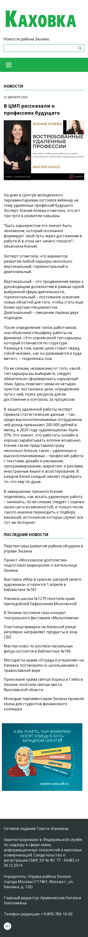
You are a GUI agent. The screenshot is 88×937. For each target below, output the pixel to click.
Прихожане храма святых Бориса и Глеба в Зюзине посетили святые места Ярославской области (43, 684)
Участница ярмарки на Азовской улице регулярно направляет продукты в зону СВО (40, 632)
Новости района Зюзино (26, 39)
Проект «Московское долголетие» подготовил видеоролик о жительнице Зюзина (40, 565)
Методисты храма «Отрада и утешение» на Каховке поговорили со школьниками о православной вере (44, 665)
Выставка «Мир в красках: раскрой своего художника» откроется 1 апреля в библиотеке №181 (42, 584)
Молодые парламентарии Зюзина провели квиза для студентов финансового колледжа (44, 703)
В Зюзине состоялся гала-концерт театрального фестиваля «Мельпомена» (41, 615)
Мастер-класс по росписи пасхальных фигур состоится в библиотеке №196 (38, 648)
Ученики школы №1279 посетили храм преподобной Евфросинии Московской (40, 601)
